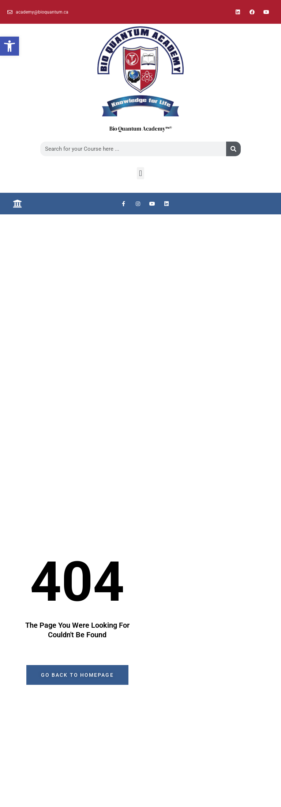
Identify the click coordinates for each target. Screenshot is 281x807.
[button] (9, 46)
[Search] (233, 149)
